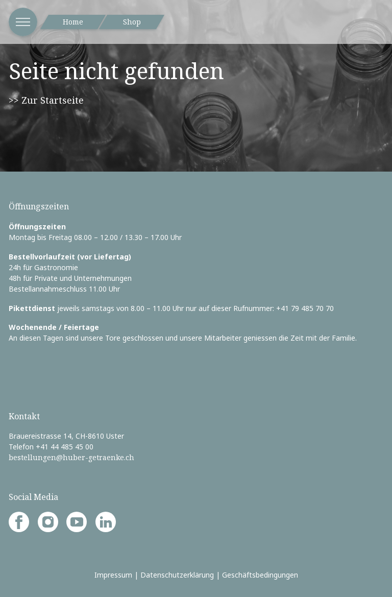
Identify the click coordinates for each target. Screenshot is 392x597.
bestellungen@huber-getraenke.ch (71, 457)
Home (73, 22)
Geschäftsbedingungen (260, 575)
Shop (132, 22)
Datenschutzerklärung (177, 575)
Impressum (113, 575)
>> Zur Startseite (46, 100)
